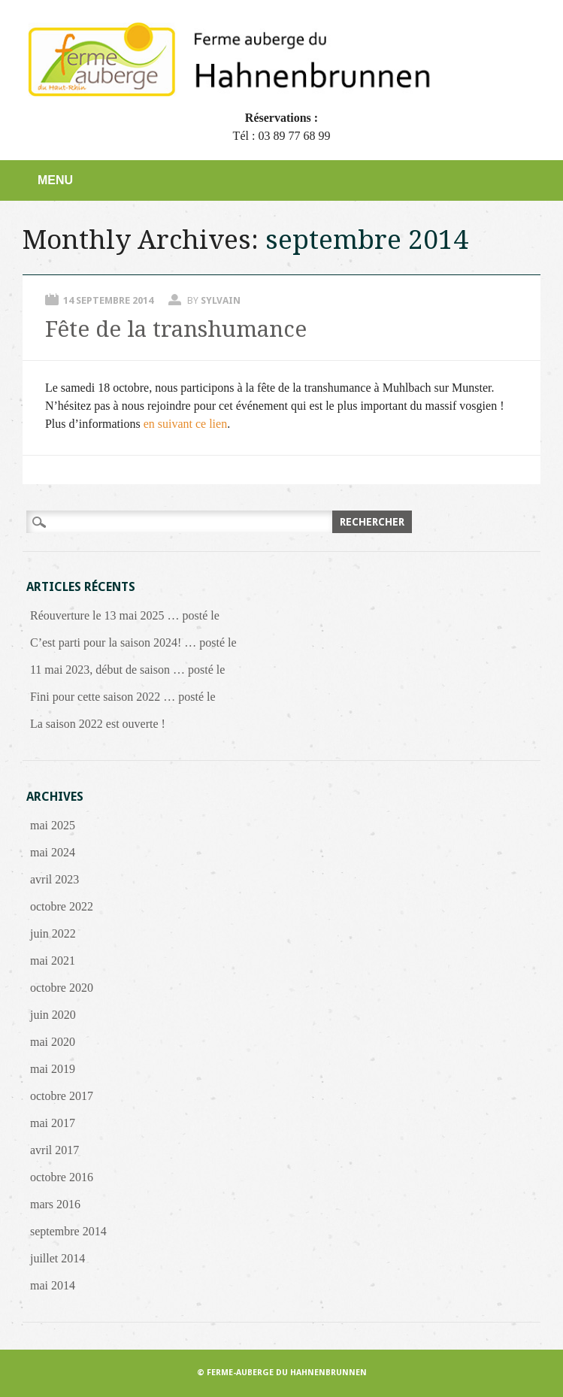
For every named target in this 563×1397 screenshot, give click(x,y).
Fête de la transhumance (176, 329)
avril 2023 (54, 879)
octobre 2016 (61, 1177)
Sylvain (221, 300)
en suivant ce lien (186, 423)
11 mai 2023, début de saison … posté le (127, 669)
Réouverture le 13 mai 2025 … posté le (124, 615)
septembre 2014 (68, 1231)
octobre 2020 (61, 987)
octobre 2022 (61, 906)
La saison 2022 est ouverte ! (97, 723)
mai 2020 (52, 1041)
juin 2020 (53, 1014)
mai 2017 (52, 1123)
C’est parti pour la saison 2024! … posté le (133, 642)
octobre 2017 (61, 1095)
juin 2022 (53, 933)
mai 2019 (52, 1068)
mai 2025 (52, 825)
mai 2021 (52, 960)
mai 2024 (52, 852)
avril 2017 (54, 1150)
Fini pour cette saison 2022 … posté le (123, 696)
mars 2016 (55, 1204)
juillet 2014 (57, 1258)
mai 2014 (52, 1285)
